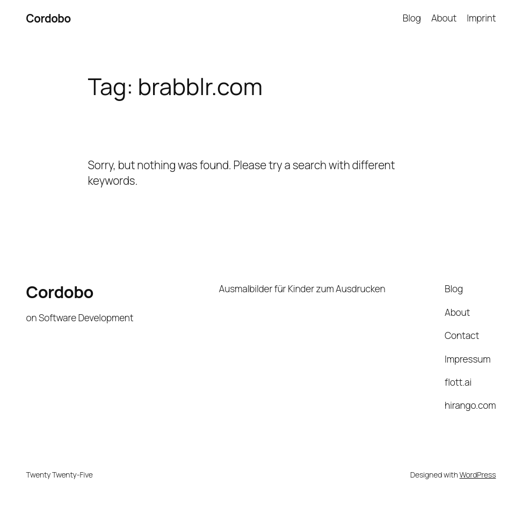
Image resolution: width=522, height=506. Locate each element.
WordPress (477, 474)
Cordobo (48, 18)
